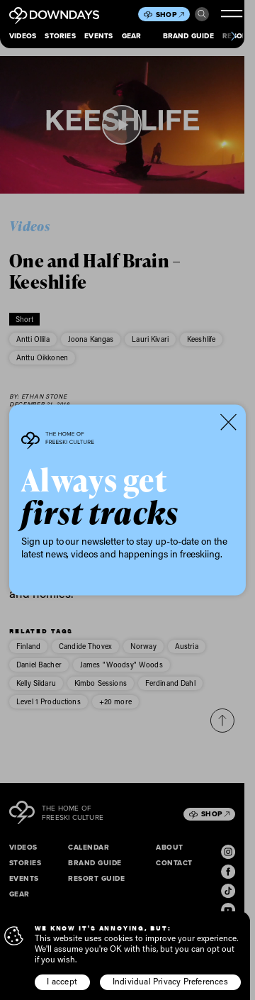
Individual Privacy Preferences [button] (170, 981)
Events (98, 35)
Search (202, 14)
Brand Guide (188, 35)
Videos (22, 35)
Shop (170, 14)
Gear (132, 35)
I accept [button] (62, 981)
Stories (60, 35)
